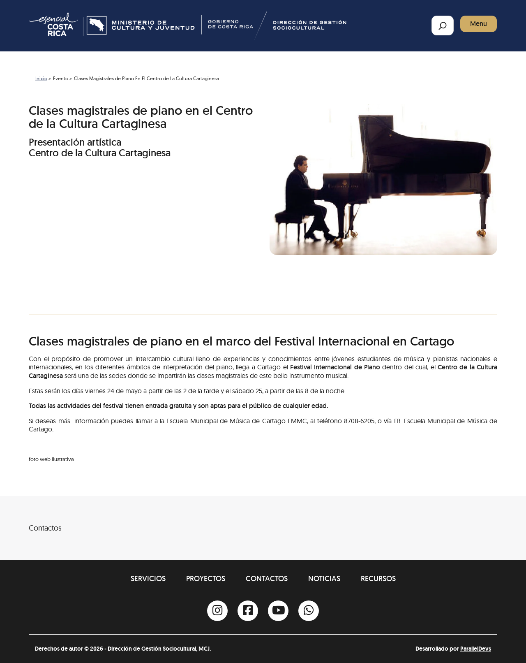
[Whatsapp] (308, 610)
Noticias (324, 578)
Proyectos (205, 578)
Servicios (148, 578)
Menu (478, 23)
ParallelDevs (475, 648)
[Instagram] (217, 610)
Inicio (41, 78)
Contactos (267, 578)
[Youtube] (278, 610)
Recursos (378, 578)
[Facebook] (248, 610)
